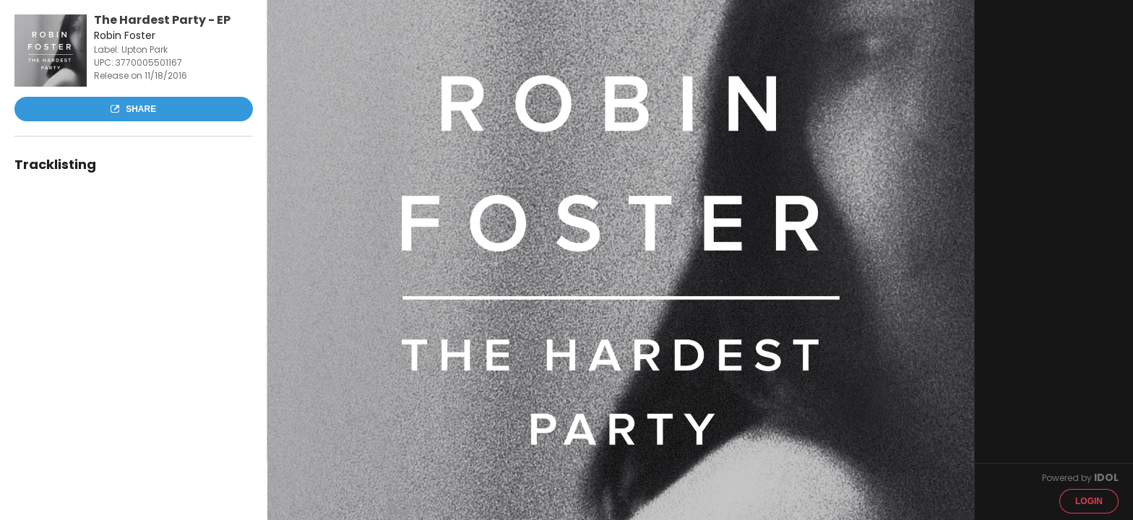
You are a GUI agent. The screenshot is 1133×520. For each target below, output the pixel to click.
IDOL (1106, 477)
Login (1089, 501)
